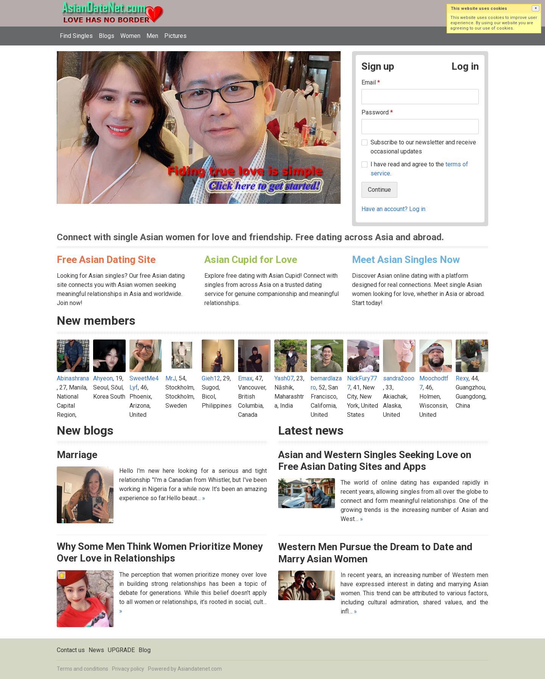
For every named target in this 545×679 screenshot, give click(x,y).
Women (130, 35)
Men (152, 35)
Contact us (71, 650)
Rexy (462, 378)
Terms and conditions (82, 669)
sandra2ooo (398, 378)
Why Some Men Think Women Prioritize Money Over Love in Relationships (160, 552)
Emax (245, 378)
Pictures (175, 35)
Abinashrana (73, 378)
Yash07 (284, 378)
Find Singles (76, 35)
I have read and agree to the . (419, 169)
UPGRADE (121, 650)
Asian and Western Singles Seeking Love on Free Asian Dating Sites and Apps (374, 460)
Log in (465, 66)
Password (377, 112)
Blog (145, 650)
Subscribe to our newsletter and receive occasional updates (423, 147)
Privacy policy (128, 669)
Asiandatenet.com (200, 669)
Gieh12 (211, 378)
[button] (535, 8)
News (96, 650)
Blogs (106, 35)
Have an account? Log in (393, 209)
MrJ (170, 378)
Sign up (377, 66)
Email (370, 82)
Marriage (77, 454)
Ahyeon (103, 378)
